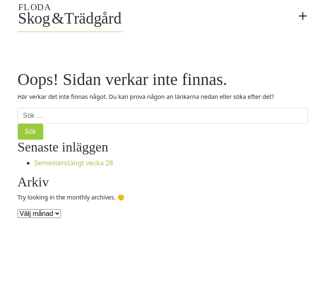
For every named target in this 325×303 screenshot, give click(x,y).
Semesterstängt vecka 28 (74, 162)
